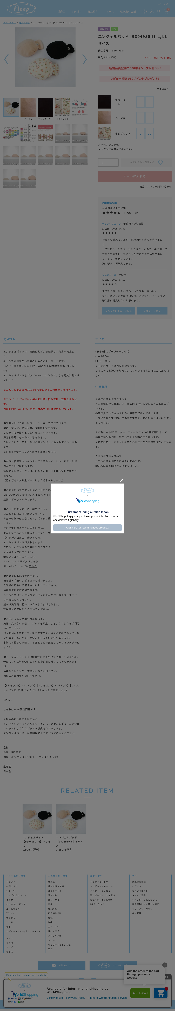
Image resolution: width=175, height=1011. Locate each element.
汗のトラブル (55, 892)
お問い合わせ (65, 967)
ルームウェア (13, 910)
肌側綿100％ (54, 915)
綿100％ (52, 910)
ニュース (109, 11)
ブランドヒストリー (100, 883)
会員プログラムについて (144, 901)
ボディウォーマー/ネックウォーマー (23, 934)
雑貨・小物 (26, 22)
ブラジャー (11, 883)
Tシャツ (10, 915)
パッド (9, 924)
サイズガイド (164, 88)
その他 (9, 944)
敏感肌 (51, 883)
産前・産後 (53, 901)
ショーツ (10, 892)
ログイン (136, 888)
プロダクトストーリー (101, 888)
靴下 (8, 928)
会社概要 (136, 915)
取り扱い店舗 (128, 11)
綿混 (50, 919)
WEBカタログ (97, 906)
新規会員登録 (139, 883)
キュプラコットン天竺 (59, 946)
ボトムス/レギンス (15, 906)
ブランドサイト (120, 967)
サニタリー (12, 919)
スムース (52, 942)
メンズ (9, 949)
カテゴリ (76, 11)
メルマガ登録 (139, 897)
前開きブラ (12, 888)
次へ (85, 59)
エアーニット (55, 928)
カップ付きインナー (16, 897)
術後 (50, 906)
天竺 (50, 951)
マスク (9, 940)
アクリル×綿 (55, 937)
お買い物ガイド (140, 892)
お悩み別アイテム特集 (101, 901)
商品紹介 (93, 11)
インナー (10, 901)
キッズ (9, 953)
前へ (6, 59)
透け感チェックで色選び (102, 897)
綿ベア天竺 (53, 933)
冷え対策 (52, 897)
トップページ (10, 22)
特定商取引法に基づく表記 (145, 906)
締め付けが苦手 (56, 888)
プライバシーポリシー (143, 910)
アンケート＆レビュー (101, 892)
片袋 (50, 924)
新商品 (61, 11)
